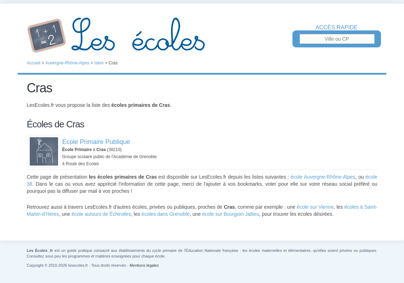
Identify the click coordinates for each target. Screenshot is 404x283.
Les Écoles (202, 35)
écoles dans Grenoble (166, 214)
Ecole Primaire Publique (96, 141)
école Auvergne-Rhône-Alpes (323, 177)
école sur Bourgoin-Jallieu (230, 214)
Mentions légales (144, 265)
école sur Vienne (315, 207)
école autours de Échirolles (101, 214)
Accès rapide (336, 27)
